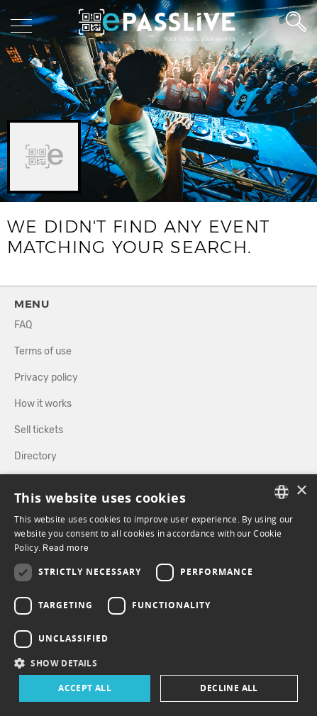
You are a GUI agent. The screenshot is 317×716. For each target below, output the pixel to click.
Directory (35, 456)
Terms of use (43, 351)
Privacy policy (46, 377)
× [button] (301, 491)
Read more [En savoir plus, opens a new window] (66, 548)
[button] (158, 662)
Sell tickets (38, 430)
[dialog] (158, 595)
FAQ (23, 325)
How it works (43, 404)
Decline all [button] (228, 688)
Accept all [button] (84, 688)
